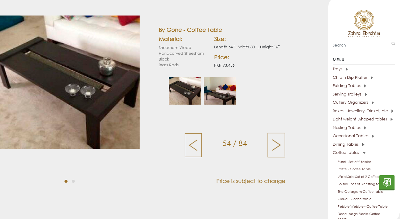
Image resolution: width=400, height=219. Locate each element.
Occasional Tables (353, 135)
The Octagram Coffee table (360, 191)
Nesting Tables (349, 127)
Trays (340, 68)
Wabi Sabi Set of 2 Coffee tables (364, 176)
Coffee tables (349, 152)
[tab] (364, 69)
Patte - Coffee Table (354, 169)
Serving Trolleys (350, 94)
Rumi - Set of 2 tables (354, 161)
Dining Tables (348, 144)
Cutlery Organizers (353, 102)
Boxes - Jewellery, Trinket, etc (363, 110)
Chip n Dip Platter (353, 77)
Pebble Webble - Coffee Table (363, 206)
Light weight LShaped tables (363, 119)
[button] (66, 181)
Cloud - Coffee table (354, 198)
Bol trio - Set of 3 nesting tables (362, 184)
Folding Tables (349, 85)
